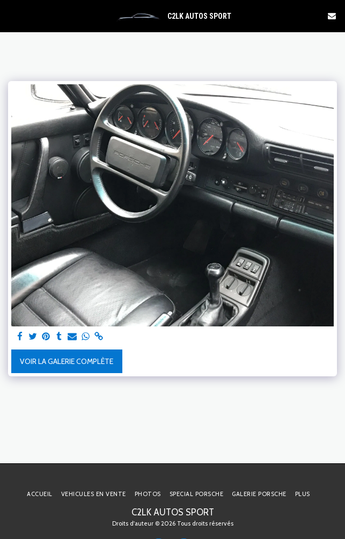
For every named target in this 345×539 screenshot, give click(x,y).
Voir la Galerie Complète (66, 361)
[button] (12, 15)
